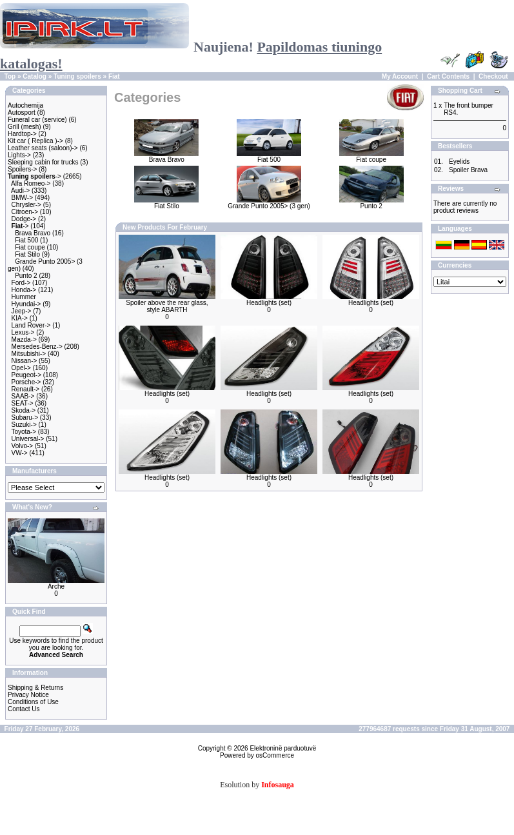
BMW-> (22, 197)
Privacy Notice (28, 694)
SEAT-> (23, 403)
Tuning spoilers (77, 76)
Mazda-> (24, 339)
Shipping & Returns (35, 687)
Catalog (34, 76)
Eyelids (459, 161)
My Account (400, 76)
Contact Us (23, 708)
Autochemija (25, 105)
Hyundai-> (26, 304)
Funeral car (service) (37, 119)
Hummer (24, 296)
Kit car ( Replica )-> (35, 140)
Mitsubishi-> (29, 353)
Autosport (21, 112)
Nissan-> (24, 360)
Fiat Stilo (27, 254)
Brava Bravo (32, 233)
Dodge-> (24, 218)
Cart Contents (448, 76)
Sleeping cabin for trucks (43, 162)
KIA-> (20, 318)
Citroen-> (25, 211)
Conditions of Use (33, 701)
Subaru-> (25, 417)
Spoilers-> (22, 169)
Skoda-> (24, 410)
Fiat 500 (26, 240)
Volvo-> (23, 445)
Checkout (493, 76)
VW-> (20, 453)
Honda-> (24, 289)
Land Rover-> (31, 325)
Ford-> (21, 282)
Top (10, 76)
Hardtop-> (22, 133)
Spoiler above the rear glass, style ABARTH (167, 306)
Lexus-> (23, 332)
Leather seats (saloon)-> (43, 148)
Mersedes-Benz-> (37, 346)
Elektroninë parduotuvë (283, 748)
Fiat (114, 76)
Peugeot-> (26, 374)
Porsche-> (26, 382)
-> (34, 176)
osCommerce (275, 755)
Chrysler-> (26, 204)
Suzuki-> (24, 424)
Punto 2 (26, 275)
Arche (56, 586)
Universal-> (28, 438)
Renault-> (26, 389)
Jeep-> (22, 311)
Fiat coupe (30, 247)
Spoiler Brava (468, 169)
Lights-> (19, 155)
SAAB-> (23, 396)
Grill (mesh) (24, 126)
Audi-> (20, 190)
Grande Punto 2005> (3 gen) (269, 203)
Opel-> (21, 367)
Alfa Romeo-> (30, 183)
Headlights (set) (269, 302)
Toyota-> (23, 431)
